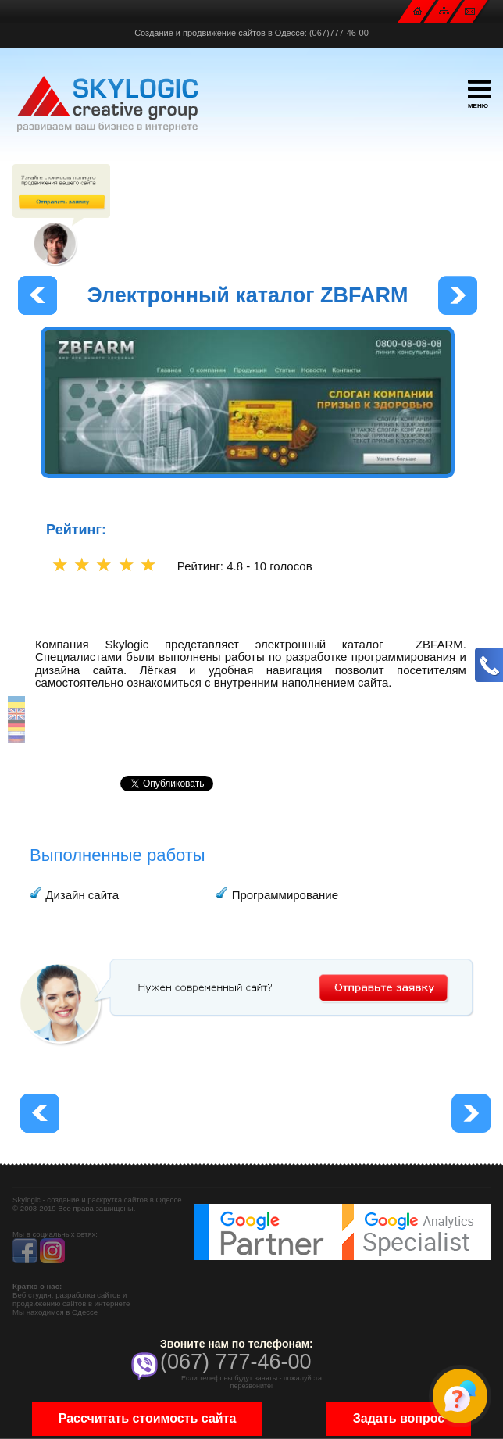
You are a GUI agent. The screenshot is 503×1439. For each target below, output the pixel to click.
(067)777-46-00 (339, 32)
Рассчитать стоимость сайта (148, 1418)
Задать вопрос (398, 1418)
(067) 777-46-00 (236, 1361)
